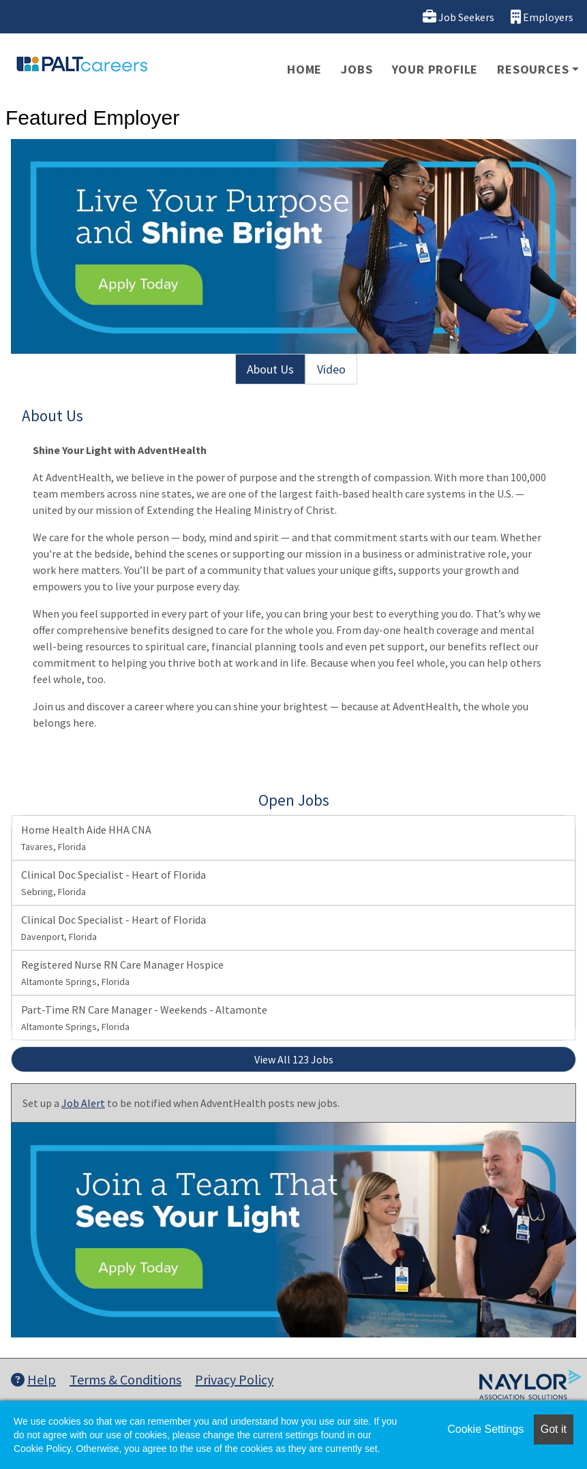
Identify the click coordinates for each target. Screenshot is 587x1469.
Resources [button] (533, 69)
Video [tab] (331, 369)
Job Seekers (458, 16)
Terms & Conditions (125, 1379)
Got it (554, 1429)
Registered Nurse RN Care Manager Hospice (122, 973)
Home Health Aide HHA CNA (86, 838)
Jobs (356, 69)
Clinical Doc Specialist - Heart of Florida (113, 883)
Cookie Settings (485, 1429)
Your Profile (435, 69)
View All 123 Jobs (293, 1059)
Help (33, 1379)
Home (304, 69)
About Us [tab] (270, 369)
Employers (542, 16)
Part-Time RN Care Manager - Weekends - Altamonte (144, 1018)
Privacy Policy (234, 1379)
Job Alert (83, 1103)
